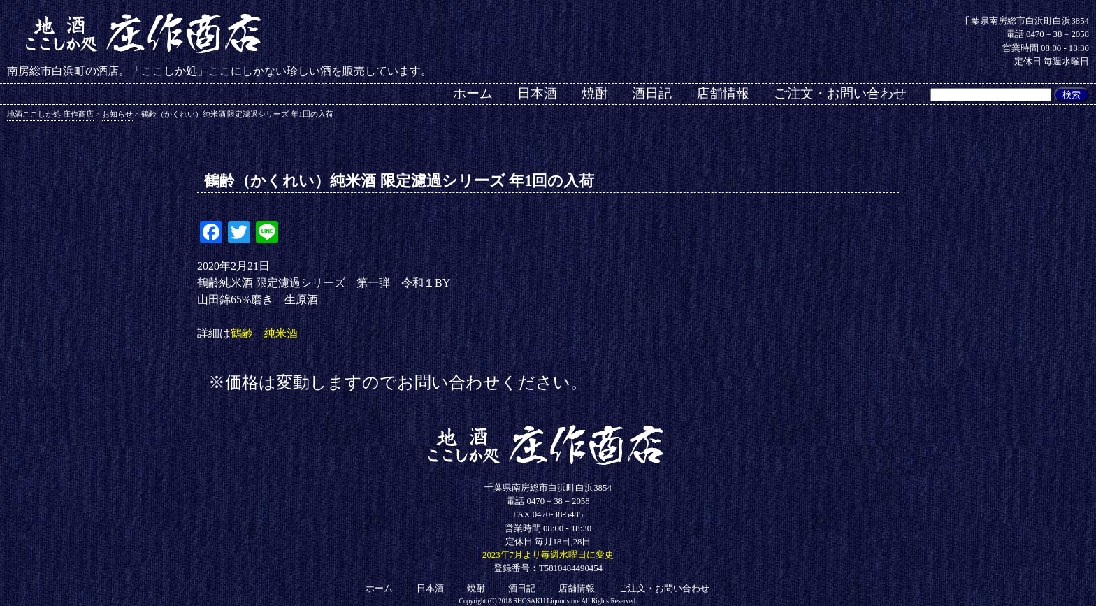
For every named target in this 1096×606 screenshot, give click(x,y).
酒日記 (652, 93)
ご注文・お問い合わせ (840, 93)
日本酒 (537, 93)
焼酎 (595, 93)
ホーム (473, 93)
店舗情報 (722, 93)
